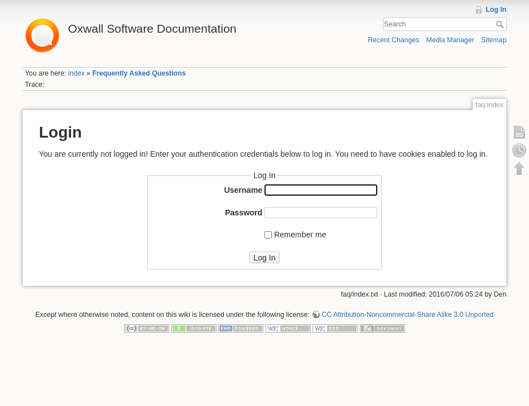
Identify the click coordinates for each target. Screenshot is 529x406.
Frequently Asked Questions (139, 73)
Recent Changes (393, 40)
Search (501, 24)
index (76, 73)
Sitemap (493, 40)
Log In (496, 10)
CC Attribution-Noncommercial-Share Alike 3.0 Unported (407, 315)
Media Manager (450, 40)
